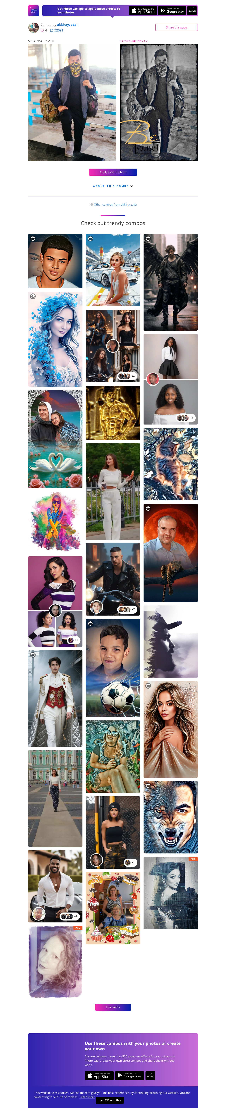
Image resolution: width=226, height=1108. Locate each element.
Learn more (87, 1097)
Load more (113, 1007)
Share (176, 27)
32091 (56, 30)
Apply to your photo (113, 172)
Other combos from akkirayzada (113, 204)
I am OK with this (110, 1100)
